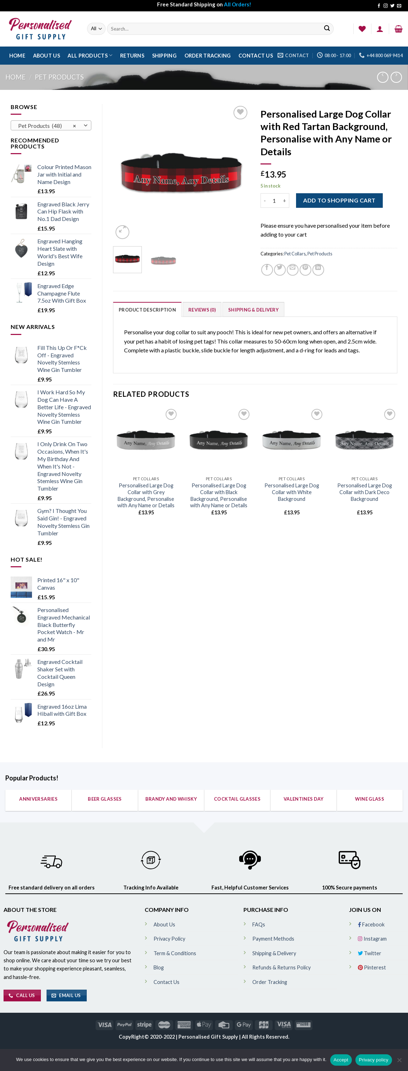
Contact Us (255, 56)
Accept (341, 1059)
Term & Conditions (175, 953)
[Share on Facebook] (267, 270)
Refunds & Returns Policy (281, 967)
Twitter (369, 953)
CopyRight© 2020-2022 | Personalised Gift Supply (179, 1037)
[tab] (147, 309)
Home (17, 56)
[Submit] (327, 29)
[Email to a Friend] (293, 270)
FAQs (258, 924)
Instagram (372, 939)
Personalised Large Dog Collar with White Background (291, 492)
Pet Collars (295, 253)
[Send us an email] (399, 6)
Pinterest (372, 967)
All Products (90, 55)
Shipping (164, 56)
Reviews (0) (202, 310)
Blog (159, 967)
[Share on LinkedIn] (318, 270)
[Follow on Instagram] (385, 6)
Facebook (371, 924)
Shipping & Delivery (253, 310)
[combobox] (51, 125)
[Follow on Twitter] (392, 6)
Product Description (147, 310)
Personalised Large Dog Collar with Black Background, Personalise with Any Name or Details (218, 495)
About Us (46, 56)
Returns (132, 56)
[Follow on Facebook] (379, 6)
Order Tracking (207, 56)
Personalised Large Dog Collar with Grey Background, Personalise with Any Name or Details (146, 495)
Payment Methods (273, 939)
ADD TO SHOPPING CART (339, 200)
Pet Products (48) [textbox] (47, 126)
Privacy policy (373, 1059)
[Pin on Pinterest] (305, 270)
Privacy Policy (169, 939)
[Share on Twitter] (280, 270)
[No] (399, 1062)
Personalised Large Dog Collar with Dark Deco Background (364, 492)
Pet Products (59, 77)
